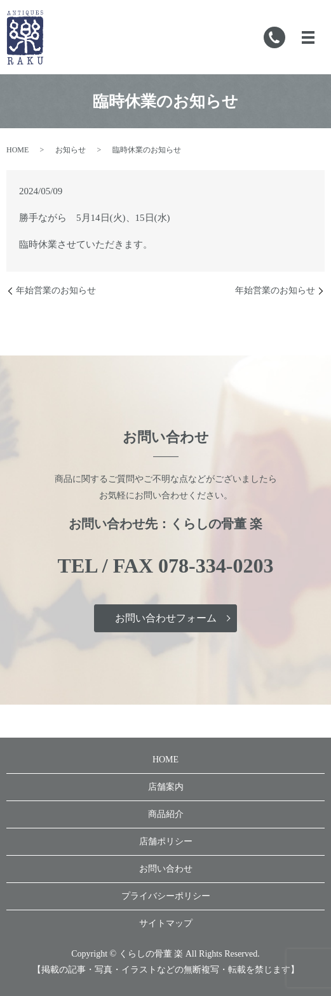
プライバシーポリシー (165, 896)
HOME (17, 149)
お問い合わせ (166, 868)
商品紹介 (166, 814)
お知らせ (70, 149)
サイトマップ (166, 923)
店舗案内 (166, 787)
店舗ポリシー (166, 841)
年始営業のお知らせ (56, 290)
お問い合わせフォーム (166, 618)
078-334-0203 (215, 565)
